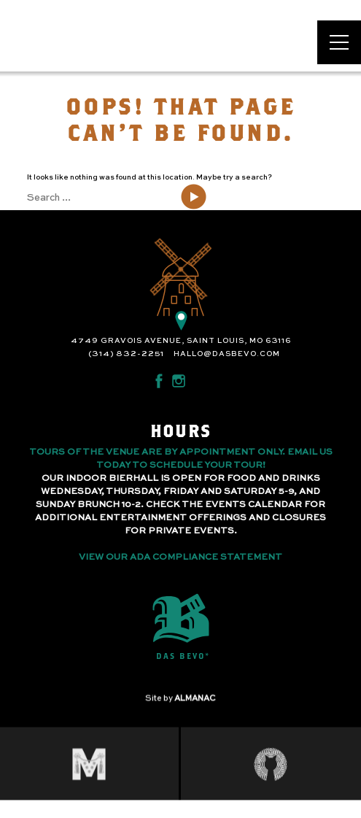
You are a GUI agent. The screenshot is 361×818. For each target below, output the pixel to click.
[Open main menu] (339, 42)
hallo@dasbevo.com (227, 354)
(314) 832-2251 (126, 354)
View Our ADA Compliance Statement (180, 557)
